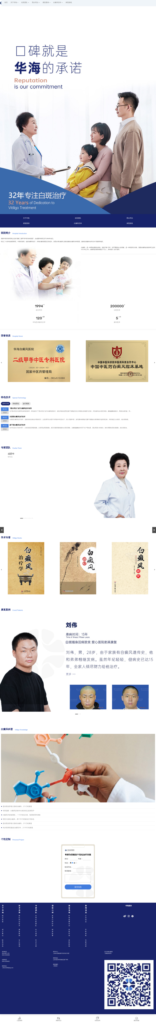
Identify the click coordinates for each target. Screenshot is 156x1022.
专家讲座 (86, 943)
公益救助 (19, 1018)
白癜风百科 (58, 2)
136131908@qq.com (7, 967)
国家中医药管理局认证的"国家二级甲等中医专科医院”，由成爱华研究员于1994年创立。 (28, 238)
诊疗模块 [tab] (26, 403)
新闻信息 (86, 909)
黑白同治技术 (19, 920)
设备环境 (69, 932)
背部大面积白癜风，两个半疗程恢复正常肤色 (18, 819)
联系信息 (2, 943)
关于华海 (14, 2)
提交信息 (78, 887)
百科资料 (86, 932)
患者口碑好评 (52, 920)
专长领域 (19, 943)
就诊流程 (69, 909)
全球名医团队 (36, 920)
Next (154, 530)
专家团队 (36, 909)
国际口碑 (52, 909)
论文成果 (36, 932)
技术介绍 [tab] (5, 403)
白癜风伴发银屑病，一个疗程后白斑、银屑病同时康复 (22, 815)
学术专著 (36, 943)
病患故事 (52, 932)
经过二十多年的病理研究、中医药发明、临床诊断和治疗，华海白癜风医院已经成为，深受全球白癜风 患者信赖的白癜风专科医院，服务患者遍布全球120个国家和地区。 (52, 241)
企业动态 (86, 918)
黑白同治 (36, 2)
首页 (6, 2)
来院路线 (69, 2)
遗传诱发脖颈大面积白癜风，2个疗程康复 (17, 806)
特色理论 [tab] (16, 403)
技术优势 (19, 909)
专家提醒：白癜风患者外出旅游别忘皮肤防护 (18, 810)
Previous (2, 530)
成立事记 (2, 932)
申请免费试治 (69, 920)
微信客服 (136, 1018)
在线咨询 (97, 1018)
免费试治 (58, 1018)
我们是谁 (2, 918)
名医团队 (25, 2)
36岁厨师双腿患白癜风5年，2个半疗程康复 (18, 827)
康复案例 (46, 2)
